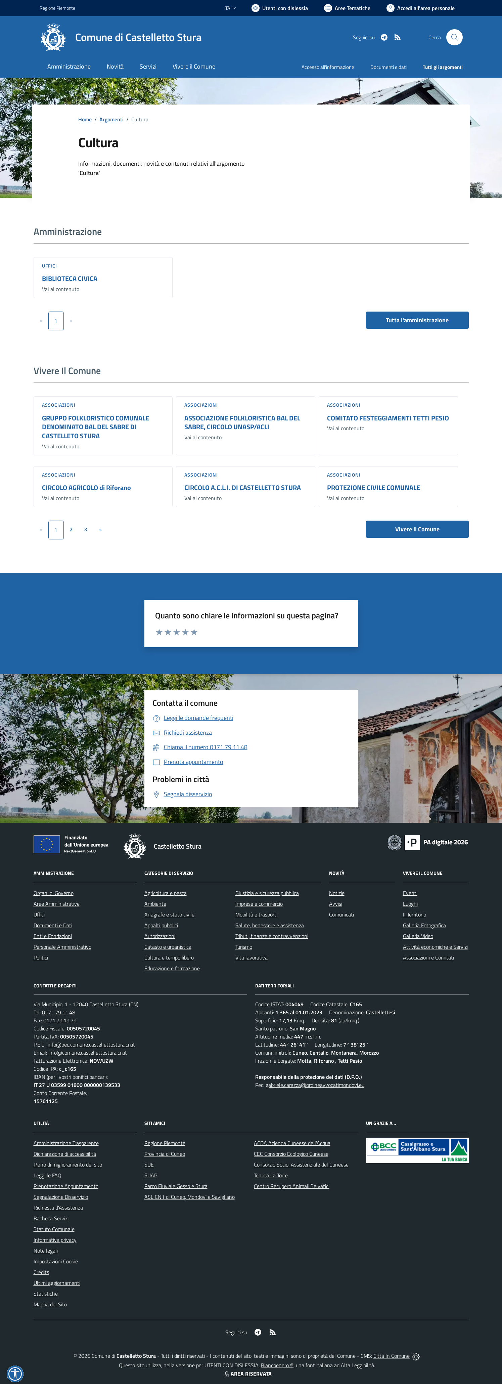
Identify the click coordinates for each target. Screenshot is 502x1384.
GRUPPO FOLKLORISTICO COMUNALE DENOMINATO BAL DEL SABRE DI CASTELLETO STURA (95, 427)
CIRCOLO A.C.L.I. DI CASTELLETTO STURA (242, 487)
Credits (41, 1272)
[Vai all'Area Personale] (420, 8)
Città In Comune (391, 1356)
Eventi (410, 893)
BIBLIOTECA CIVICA (69, 278)
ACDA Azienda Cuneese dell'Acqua (292, 1143)
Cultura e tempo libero (169, 957)
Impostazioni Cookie (56, 1261)
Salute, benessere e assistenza (269, 925)
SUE (149, 1165)
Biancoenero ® (277, 1365)
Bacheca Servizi (51, 1218)
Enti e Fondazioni (53, 936)
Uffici (49, 265)
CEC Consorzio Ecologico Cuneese (291, 1154)
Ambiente (155, 904)
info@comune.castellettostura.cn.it (87, 1053)
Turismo (243, 947)
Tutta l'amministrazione (417, 320)
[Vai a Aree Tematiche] (347, 8)
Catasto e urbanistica (167, 947)
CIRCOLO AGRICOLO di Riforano (86, 487)
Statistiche (46, 1294)
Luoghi (410, 904)
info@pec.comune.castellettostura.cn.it (91, 1045)
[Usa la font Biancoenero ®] (279, 8)
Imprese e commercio (259, 904)
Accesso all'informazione (328, 67)
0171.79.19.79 (60, 1020)
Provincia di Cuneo (164, 1154)
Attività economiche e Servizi (435, 947)
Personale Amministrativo (62, 947)
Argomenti (111, 119)
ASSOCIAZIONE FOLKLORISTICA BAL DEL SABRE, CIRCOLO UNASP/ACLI (242, 422)
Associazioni (59, 404)
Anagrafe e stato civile (169, 914)
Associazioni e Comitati (428, 957)
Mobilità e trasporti (256, 914)
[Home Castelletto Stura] (120, 37)
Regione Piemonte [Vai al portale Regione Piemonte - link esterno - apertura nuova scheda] (57, 7)
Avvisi (335, 904)
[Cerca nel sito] (454, 37)
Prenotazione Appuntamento (66, 1186)
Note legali (46, 1251)
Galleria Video (418, 936)
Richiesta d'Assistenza (58, 1208)
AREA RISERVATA (247, 1374)
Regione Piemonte (164, 1143)
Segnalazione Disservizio (61, 1197)
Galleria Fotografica (424, 925)
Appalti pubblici (161, 925)
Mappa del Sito (50, 1304)
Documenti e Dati (53, 925)
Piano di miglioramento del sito (68, 1165)
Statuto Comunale (54, 1229)
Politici (41, 957)
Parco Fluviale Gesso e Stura (176, 1186)
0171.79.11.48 (58, 1012)
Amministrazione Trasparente (66, 1143)
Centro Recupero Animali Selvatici (291, 1186)
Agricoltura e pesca (165, 893)
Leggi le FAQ (47, 1175)
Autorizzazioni (159, 936)
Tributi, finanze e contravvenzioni (271, 936)
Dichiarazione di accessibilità (65, 1154)
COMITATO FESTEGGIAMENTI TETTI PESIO (388, 418)
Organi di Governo (54, 893)
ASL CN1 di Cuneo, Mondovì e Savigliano (189, 1197)
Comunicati (341, 914)
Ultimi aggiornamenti (57, 1283)
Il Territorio (414, 914)
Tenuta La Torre (271, 1175)
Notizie (337, 893)
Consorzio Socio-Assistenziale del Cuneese (301, 1165)
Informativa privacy (55, 1240)
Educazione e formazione (172, 968)
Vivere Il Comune (417, 529)
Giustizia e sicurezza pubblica (267, 893)
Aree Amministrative (57, 904)
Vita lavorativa (251, 957)
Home (85, 119)
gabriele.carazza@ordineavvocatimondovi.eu (315, 1085)
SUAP (150, 1175)
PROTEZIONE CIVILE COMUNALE (373, 487)
